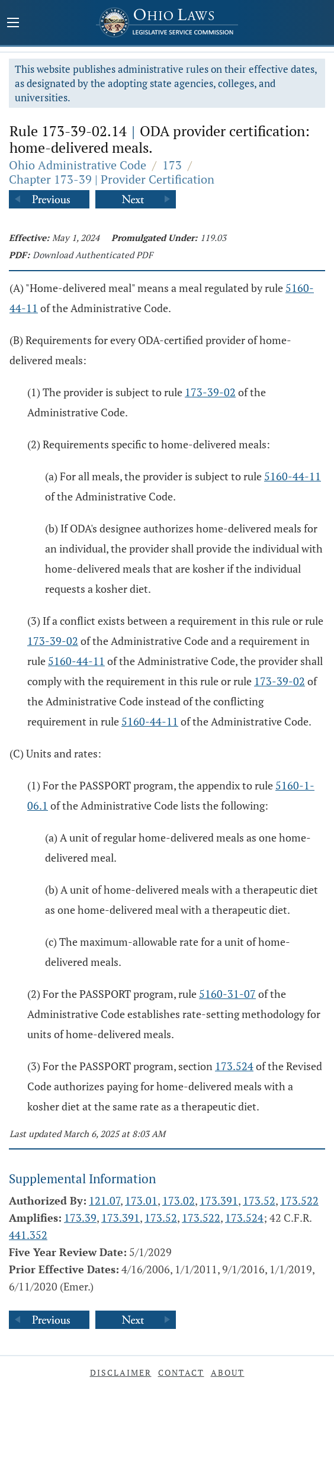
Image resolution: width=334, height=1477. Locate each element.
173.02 (178, 1200)
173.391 (219, 1200)
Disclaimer (121, 1372)
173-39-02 (210, 392)
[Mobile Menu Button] (13, 24)
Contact (181, 1372)
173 (172, 165)
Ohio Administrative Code (77, 165)
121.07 (104, 1200)
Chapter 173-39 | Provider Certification (111, 179)
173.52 (259, 1200)
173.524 (234, 1066)
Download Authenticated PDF (93, 255)
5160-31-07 (227, 994)
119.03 (213, 237)
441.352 (28, 1235)
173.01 (141, 1200)
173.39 (80, 1218)
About (228, 1372)
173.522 (299, 1200)
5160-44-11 (292, 476)
